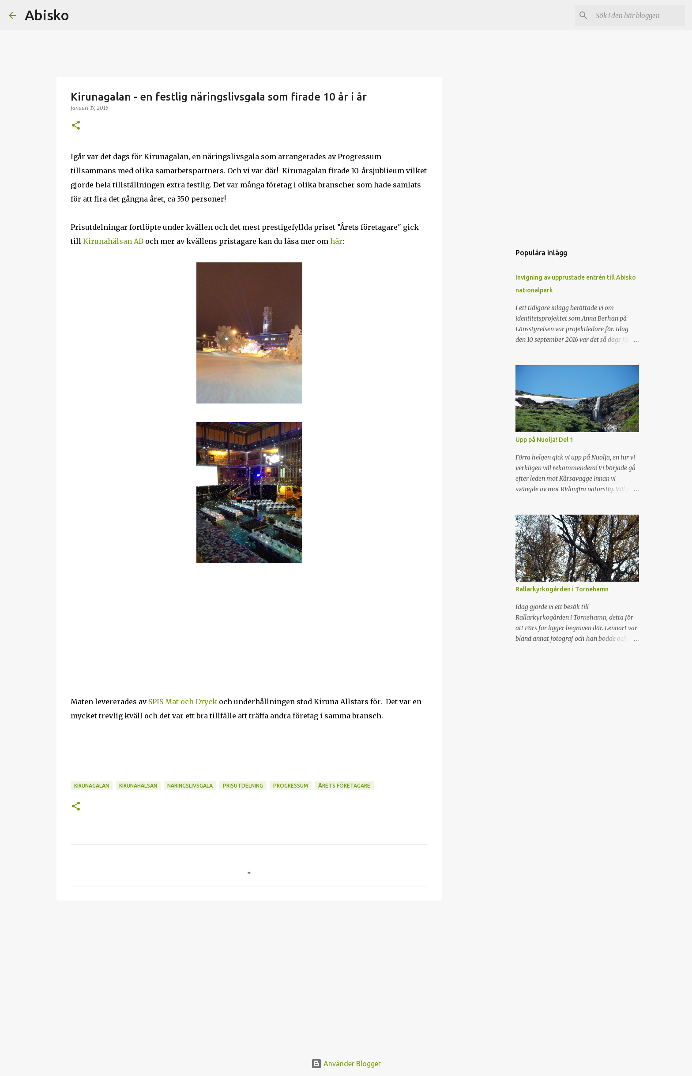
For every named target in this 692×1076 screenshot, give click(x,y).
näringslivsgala (190, 785)
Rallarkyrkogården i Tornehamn (562, 589)
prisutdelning (243, 785)
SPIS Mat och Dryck (182, 701)
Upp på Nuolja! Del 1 (544, 439)
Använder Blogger (346, 1064)
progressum (290, 785)
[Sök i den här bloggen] (638, 15)
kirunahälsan (138, 785)
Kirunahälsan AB (113, 241)
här (336, 241)
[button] (76, 126)
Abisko (47, 15)
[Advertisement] (249, 975)
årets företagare (344, 785)
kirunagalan (91, 785)
